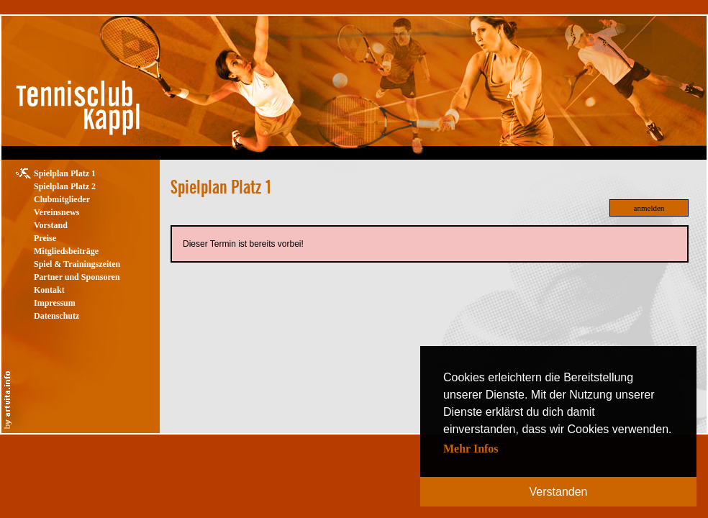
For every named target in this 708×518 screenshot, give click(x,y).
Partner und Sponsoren (77, 277)
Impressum (55, 303)
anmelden (649, 208)
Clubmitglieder (62, 199)
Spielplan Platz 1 (65, 173)
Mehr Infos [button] (471, 448)
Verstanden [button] (559, 492)
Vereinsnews (56, 212)
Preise (45, 238)
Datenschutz (56, 316)
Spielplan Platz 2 (65, 186)
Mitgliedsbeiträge (66, 251)
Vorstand (51, 225)
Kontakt (49, 290)
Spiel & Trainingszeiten (77, 264)
